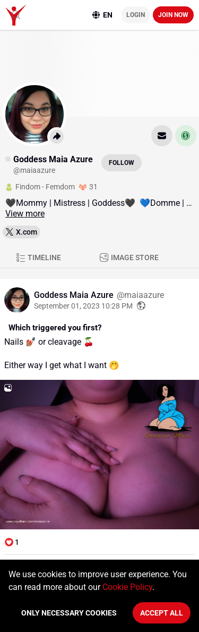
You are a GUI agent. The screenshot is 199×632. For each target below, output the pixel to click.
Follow (121, 163)
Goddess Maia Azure (75, 295)
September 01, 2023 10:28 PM (83, 306)
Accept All (161, 613)
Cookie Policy (127, 587)
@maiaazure (140, 295)
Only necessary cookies (69, 613)
